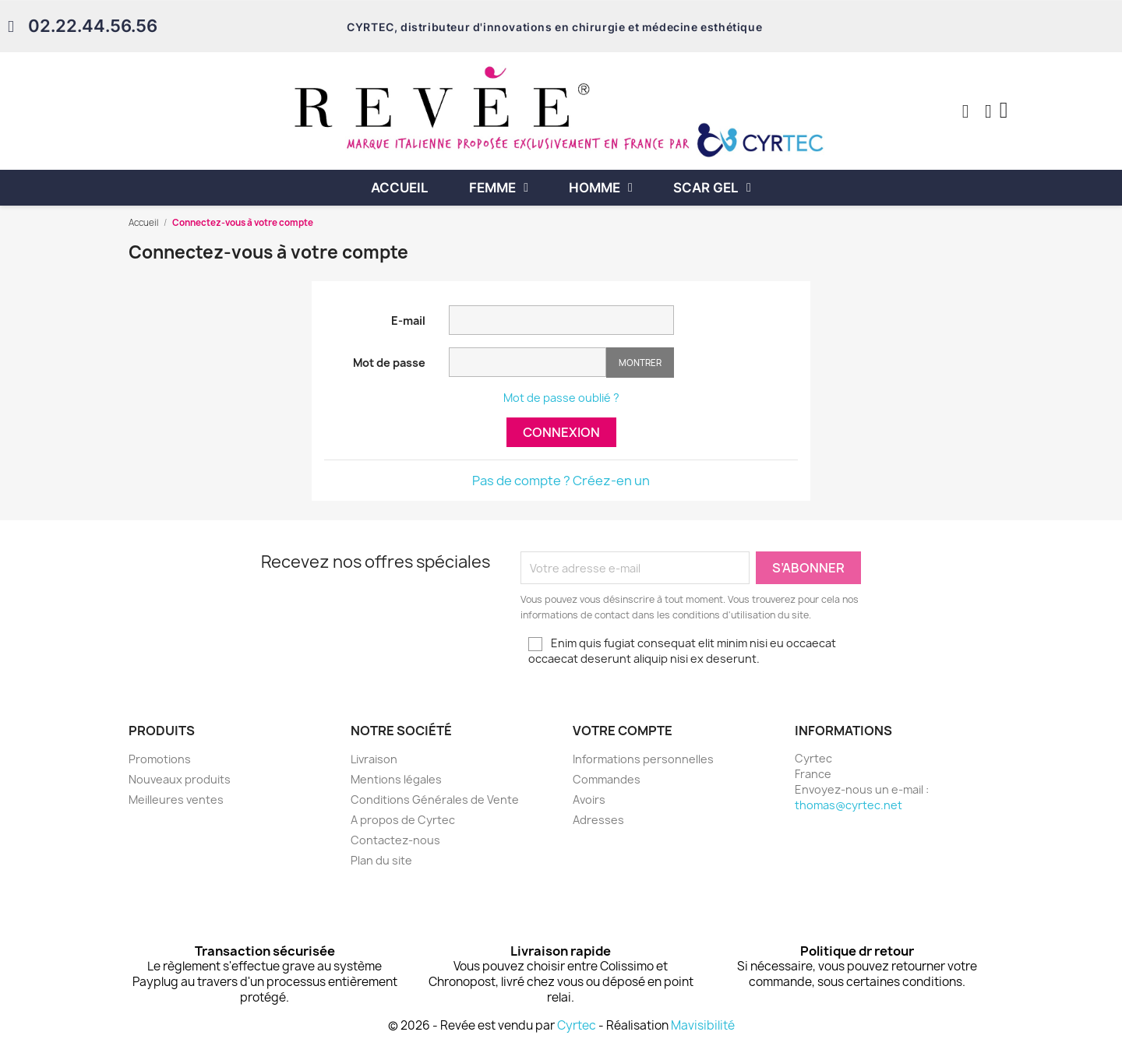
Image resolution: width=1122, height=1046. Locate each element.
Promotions (160, 759)
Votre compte (622, 730)
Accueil (400, 187)
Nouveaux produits (180, 779)
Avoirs (589, 799)
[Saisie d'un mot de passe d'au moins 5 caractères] (527, 362)
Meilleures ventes (176, 799)
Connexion (561, 432)
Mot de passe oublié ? (561, 397)
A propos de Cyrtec (403, 819)
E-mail (408, 320)
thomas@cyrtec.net (848, 805)
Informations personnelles (643, 759)
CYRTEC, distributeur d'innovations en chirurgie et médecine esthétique (554, 26)
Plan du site (381, 860)
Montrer (640, 362)
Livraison (374, 759)
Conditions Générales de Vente (435, 799)
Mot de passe (389, 362)
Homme (601, 188)
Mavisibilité (703, 1025)
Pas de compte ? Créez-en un (561, 480)
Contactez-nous (395, 840)
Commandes (606, 779)
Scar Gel (712, 188)
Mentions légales (396, 779)
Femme (498, 188)
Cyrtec (576, 1025)
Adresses (598, 819)
